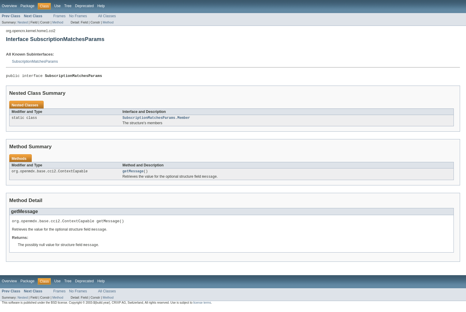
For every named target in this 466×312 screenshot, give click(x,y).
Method (57, 22)
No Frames (78, 16)
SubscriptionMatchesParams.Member (156, 119)
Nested (23, 22)
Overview (9, 6)
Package (27, 6)
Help (101, 6)
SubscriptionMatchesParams (35, 61)
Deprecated (84, 6)
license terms (202, 306)
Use (57, 6)
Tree (68, 6)
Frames (59, 16)
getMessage (133, 173)
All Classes (107, 16)
